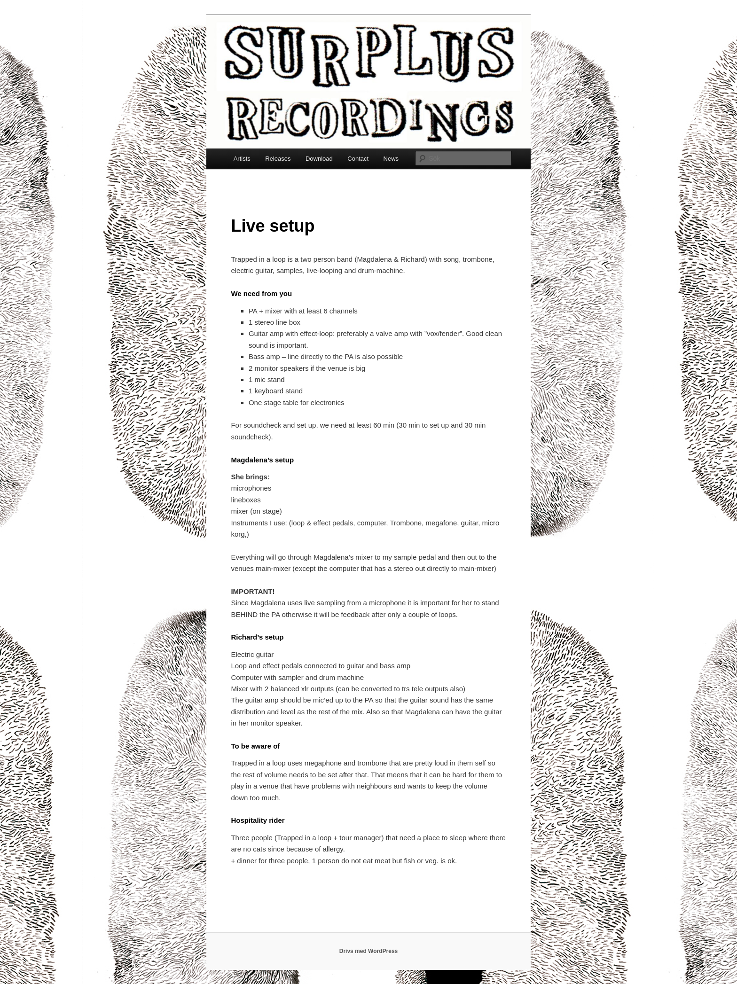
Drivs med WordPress (368, 951)
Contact (357, 158)
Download (319, 158)
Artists (242, 158)
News (391, 158)
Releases (277, 158)
